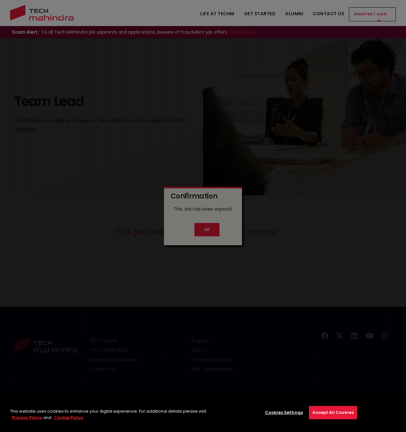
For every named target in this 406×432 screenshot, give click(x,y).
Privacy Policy (27, 422)
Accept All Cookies (332, 417)
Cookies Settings (284, 417)
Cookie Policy (68, 422)
